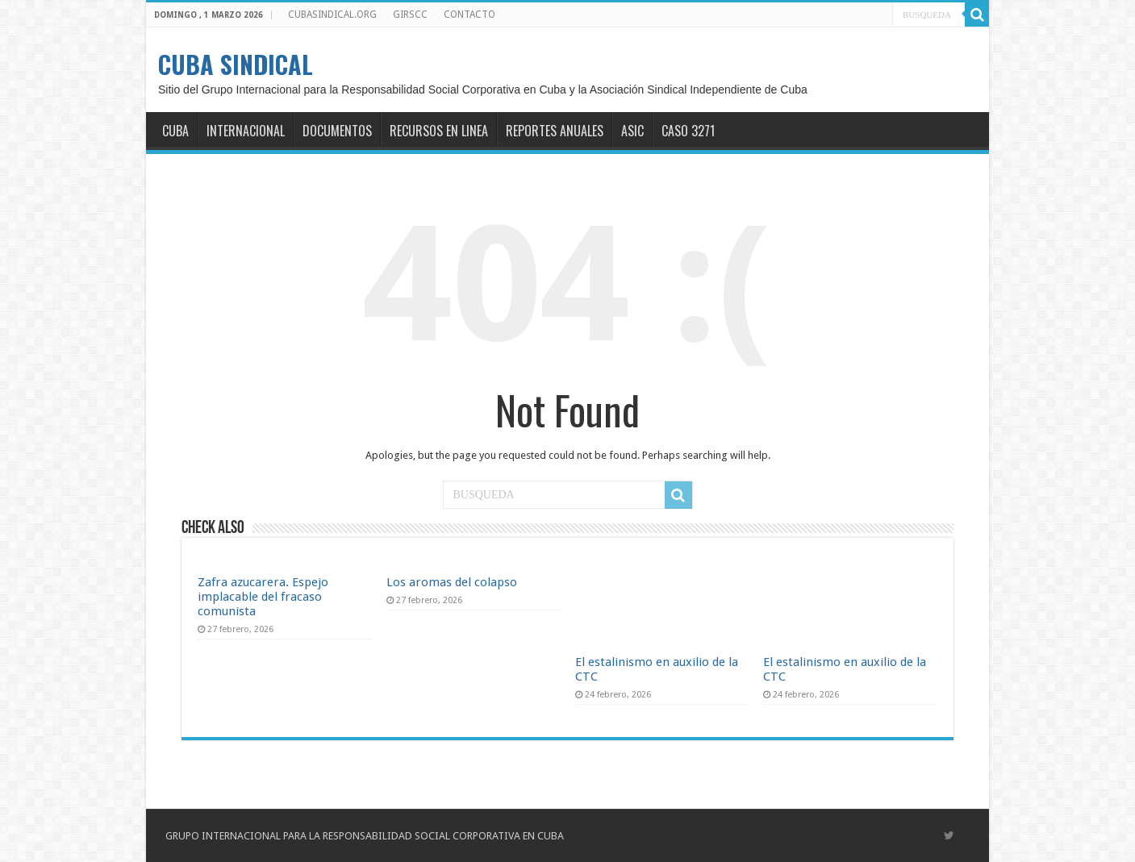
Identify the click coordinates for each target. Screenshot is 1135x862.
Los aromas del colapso (451, 582)
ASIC (632, 130)
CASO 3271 (688, 130)
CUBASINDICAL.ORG (332, 14)
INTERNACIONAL (246, 130)
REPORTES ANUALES (554, 130)
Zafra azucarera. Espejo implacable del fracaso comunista (263, 596)
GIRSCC (410, 14)
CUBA (175, 130)
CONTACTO (469, 14)
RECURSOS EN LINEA (439, 130)
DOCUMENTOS (337, 130)
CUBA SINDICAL (235, 64)
